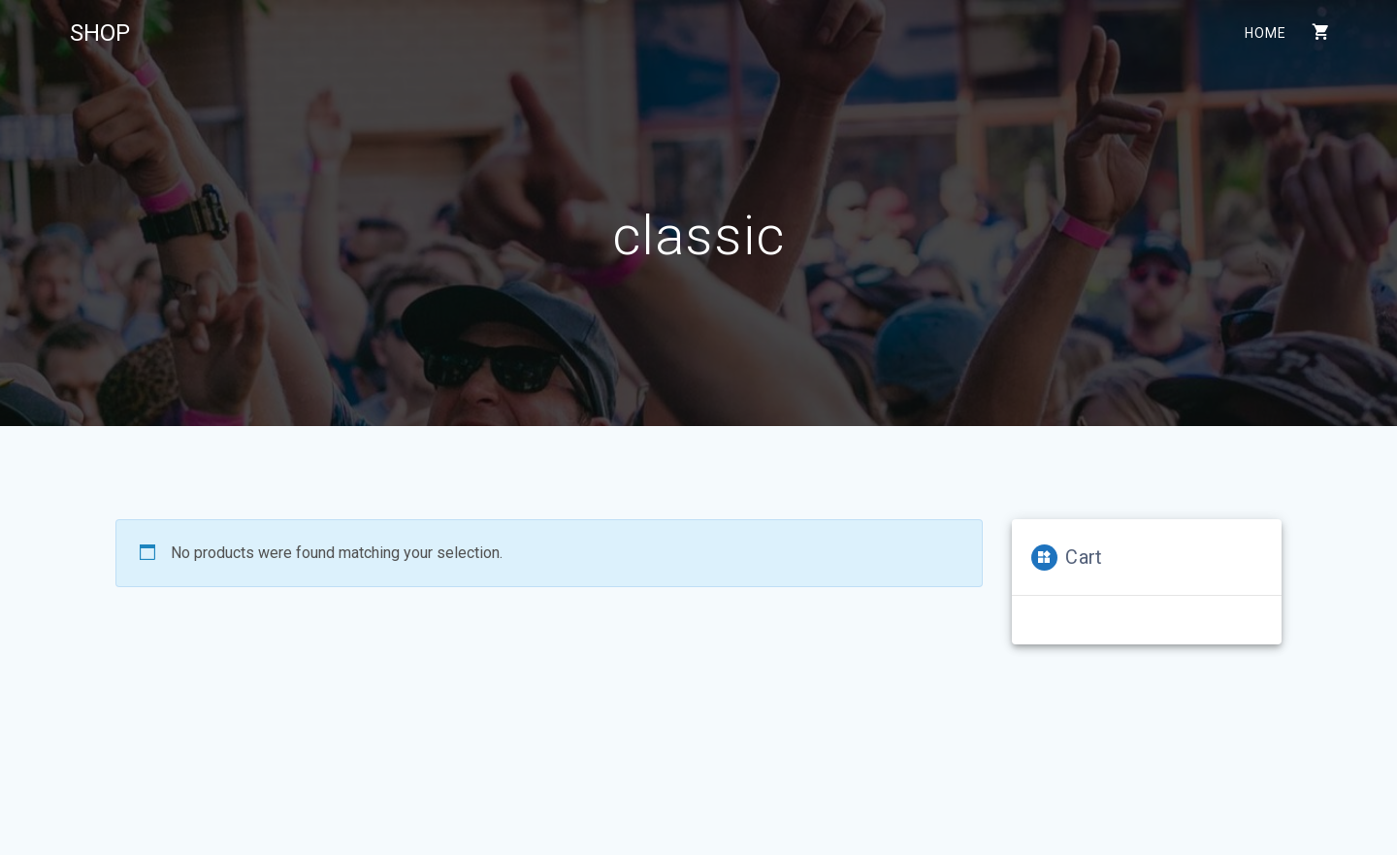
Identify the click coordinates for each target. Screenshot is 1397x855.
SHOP (100, 33)
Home (1264, 33)
